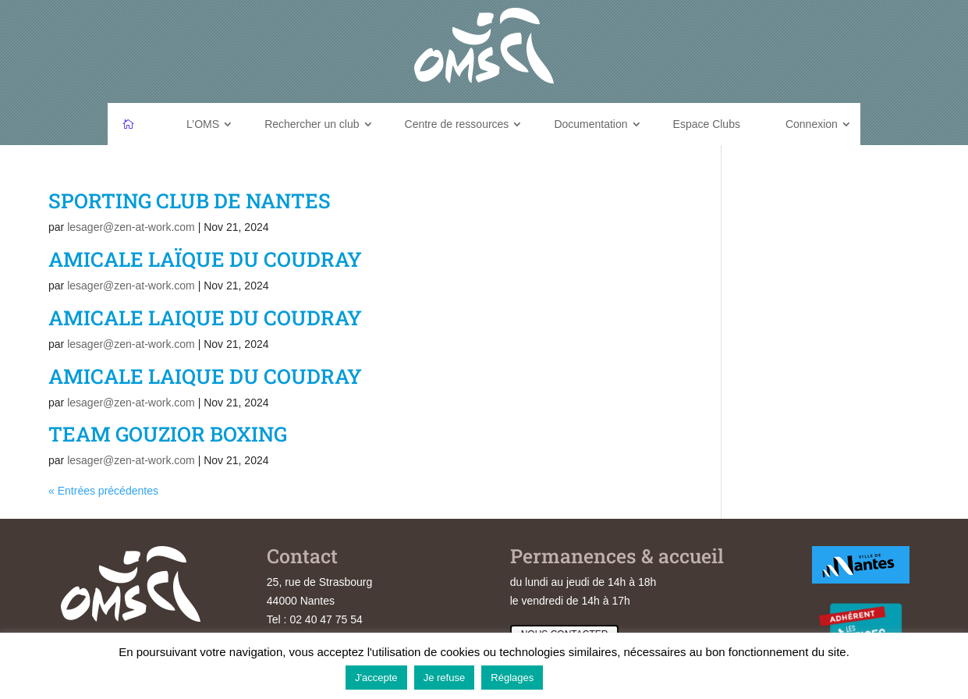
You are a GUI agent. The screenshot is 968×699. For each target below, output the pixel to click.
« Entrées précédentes (103, 490)
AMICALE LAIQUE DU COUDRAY (205, 317)
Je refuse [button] (444, 677)
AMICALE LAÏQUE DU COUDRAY (205, 259)
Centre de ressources (457, 124)
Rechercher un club (311, 124)
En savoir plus (586, 676)
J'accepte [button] (376, 677)
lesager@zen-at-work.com (131, 227)
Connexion (811, 124)
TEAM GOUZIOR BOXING (167, 433)
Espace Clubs (706, 124)
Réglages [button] (512, 677)
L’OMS (202, 124)
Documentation (590, 124)
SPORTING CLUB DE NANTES (189, 200)
